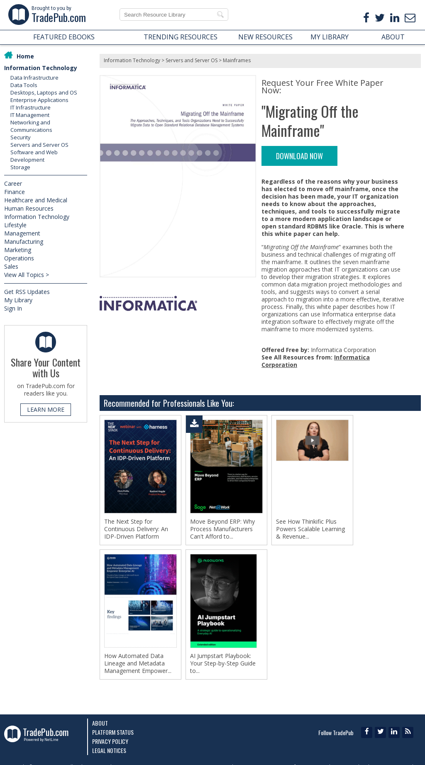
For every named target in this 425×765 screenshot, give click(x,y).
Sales (11, 266)
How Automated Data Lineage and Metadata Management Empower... (137, 663)
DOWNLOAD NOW (299, 156)
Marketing (17, 250)
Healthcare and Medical (35, 200)
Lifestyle (15, 225)
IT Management (29, 115)
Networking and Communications (31, 126)
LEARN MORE (45, 409)
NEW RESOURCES (265, 36)
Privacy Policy (110, 741)
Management (22, 233)
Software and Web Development (34, 155)
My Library (18, 300)
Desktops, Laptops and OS (43, 92)
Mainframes (237, 60)
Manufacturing (23, 241)
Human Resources (29, 208)
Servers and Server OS (39, 144)
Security (20, 137)
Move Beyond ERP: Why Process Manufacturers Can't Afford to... (222, 529)
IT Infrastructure (30, 107)
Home (25, 56)
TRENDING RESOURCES (180, 36)
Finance (14, 192)
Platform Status (113, 732)
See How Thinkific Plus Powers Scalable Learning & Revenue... (310, 529)
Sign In (13, 308)
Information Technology (40, 68)
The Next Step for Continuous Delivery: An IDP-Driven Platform (136, 529)
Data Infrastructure (34, 77)
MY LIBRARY (329, 36)
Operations (19, 258)
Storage (20, 167)
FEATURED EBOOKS (64, 36)
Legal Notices (109, 750)
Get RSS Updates (27, 292)
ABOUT (393, 36)
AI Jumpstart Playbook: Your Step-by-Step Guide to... (223, 663)
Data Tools (23, 85)
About (100, 723)
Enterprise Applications (39, 100)
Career (13, 183)
